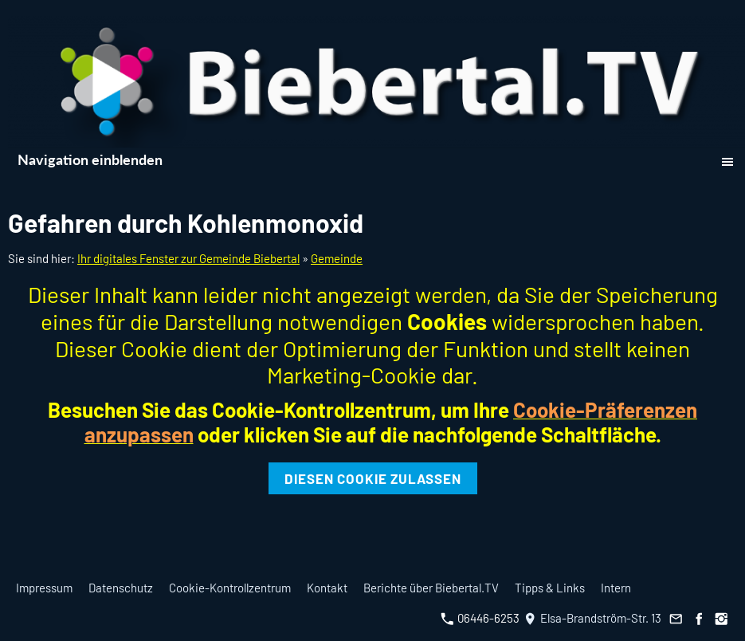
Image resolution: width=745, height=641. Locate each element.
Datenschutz (120, 587)
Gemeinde (337, 258)
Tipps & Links (550, 587)
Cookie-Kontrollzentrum (230, 587)
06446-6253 (480, 618)
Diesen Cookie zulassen (372, 478)
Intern (616, 587)
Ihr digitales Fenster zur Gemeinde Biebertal (188, 258)
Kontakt (327, 587)
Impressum (44, 587)
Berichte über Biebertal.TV (431, 587)
